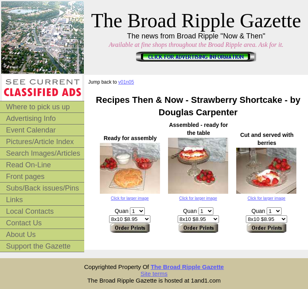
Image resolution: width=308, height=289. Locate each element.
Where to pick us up (38, 107)
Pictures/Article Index (40, 142)
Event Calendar (31, 130)
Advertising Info (31, 118)
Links (14, 200)
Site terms (154, 273)
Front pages (25, 177)
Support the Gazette (38, 246)
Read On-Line (28, 165)
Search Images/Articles (43, 153)
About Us (21, 235)
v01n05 (126, 82)
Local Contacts (30, 211)
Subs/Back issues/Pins (42, 188)
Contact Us (24, 223)
